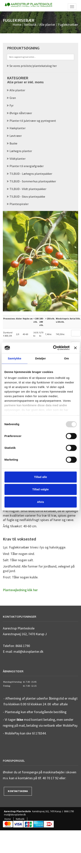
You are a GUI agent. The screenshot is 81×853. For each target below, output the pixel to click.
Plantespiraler (19, 204)
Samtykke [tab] (14, 358)
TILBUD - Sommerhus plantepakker (33, 181)
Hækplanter (18, 128)
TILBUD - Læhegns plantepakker (31, 174)
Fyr (12, 105)
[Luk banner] (75, 347)
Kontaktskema (18, 791)
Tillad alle (40, 477)
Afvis (40, 501)
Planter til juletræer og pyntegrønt (33, 121)
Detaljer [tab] (40, 358)
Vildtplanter (18, 158)
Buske (13, 143)
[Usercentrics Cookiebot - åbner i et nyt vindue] (53, 347)
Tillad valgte (40, 489)
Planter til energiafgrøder (27, 166)
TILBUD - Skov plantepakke (27, 196)
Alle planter (47, 24)
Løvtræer (16, 136)
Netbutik (30, 24)
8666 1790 (69, 811)
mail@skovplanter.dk (15, 814)
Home (17, 24)
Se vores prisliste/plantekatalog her (33, 66)
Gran (13, 98)
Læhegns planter (21, 151)
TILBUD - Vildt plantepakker (28, 189)
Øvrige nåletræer (21, 113)
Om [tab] (66, 358)
